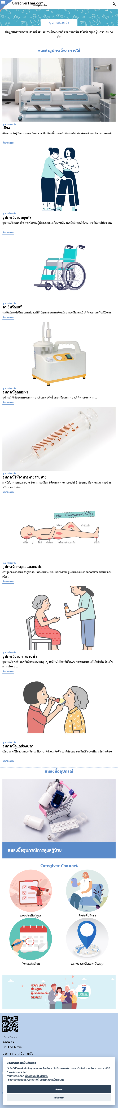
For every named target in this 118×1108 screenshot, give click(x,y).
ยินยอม (59, 1089)
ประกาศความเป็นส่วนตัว (17, 1053)
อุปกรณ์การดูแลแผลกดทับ (22, 567)
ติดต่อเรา (8, 1042)
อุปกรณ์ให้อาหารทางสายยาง (24, 477)
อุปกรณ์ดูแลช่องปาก (17, 746)
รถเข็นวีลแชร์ (12, 307)
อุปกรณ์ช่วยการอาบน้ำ (19, 656)
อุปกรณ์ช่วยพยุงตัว (16, 217)
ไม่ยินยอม (59, 1098)
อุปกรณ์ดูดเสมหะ (15, 392)
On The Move (12, 1047)
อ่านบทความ (8, 143)
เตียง (6, 128)
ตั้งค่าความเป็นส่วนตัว (36, 1076)
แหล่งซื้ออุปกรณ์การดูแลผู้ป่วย (35, 850)
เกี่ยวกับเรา (9, 1037)
